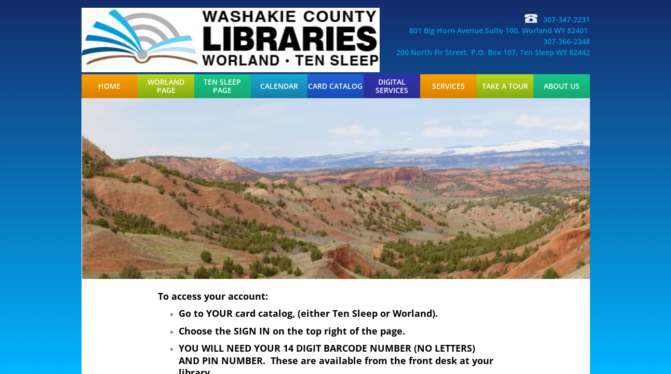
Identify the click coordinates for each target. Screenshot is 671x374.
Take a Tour (505, 86)
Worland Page (165, 86)
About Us (562, 86)
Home (109, 86)
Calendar (279, 86)
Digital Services (391, 86)
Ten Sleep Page (222, 86)
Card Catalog (335, 86)
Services (448, 86)
